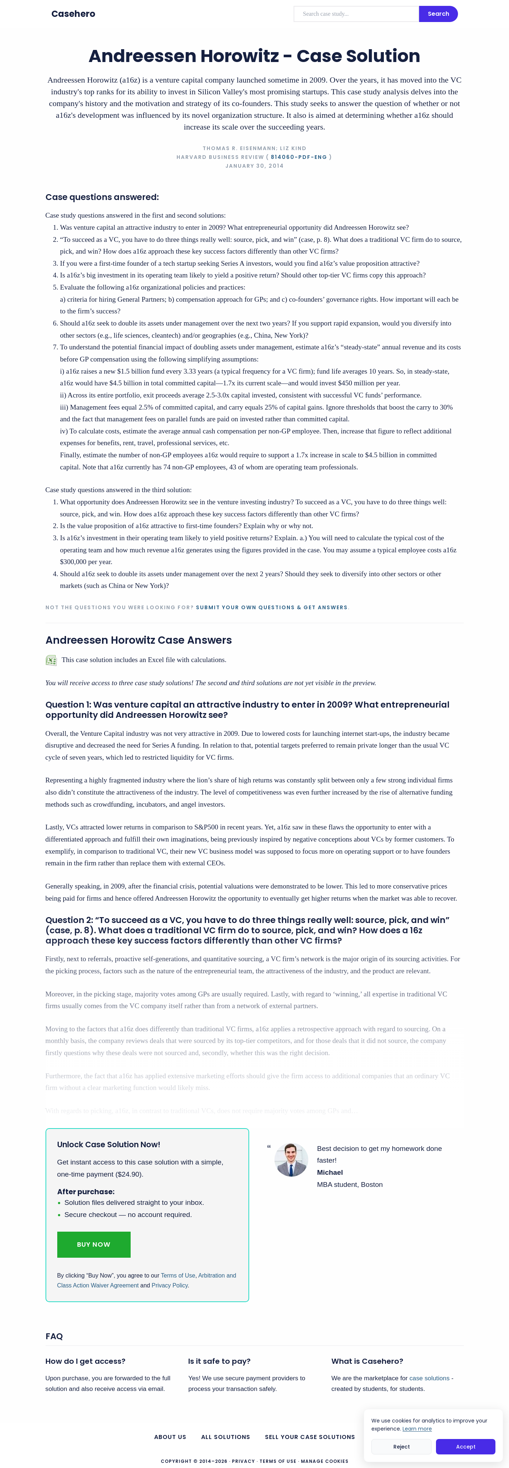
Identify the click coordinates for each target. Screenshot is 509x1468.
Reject (401, 1446)
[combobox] (356, 14)
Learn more (417, 1428)
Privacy (243, 1461)
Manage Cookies (325, 1461)
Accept (466, 1446)
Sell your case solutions (310, 1437)
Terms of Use (178, 1275)
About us (170, 1437)
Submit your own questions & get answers (272, 607)
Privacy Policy (170, 1285)
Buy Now (93, 1244)
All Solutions (225, 1437)
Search (438, 14)
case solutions (430, 1378)
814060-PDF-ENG (299, 157)
